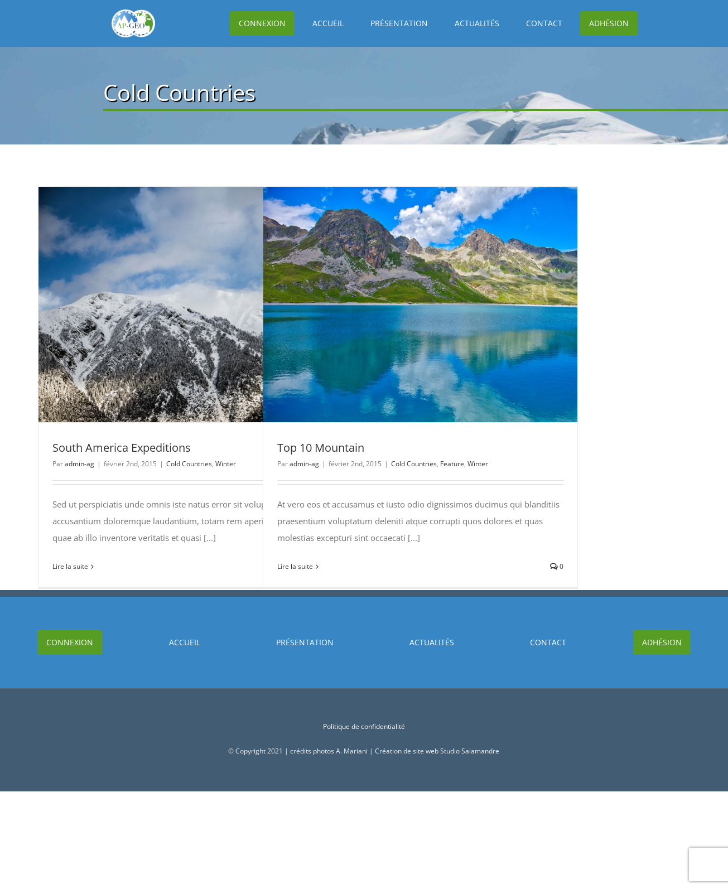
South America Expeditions (121, 447)
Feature (452, 463)
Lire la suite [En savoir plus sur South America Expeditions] (70, 566)
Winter (225, 463)
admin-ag (79, 463)
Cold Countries (189, 463)
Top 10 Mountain (320, 447)
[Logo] (99, 13)
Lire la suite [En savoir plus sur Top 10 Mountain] (295, 566)
